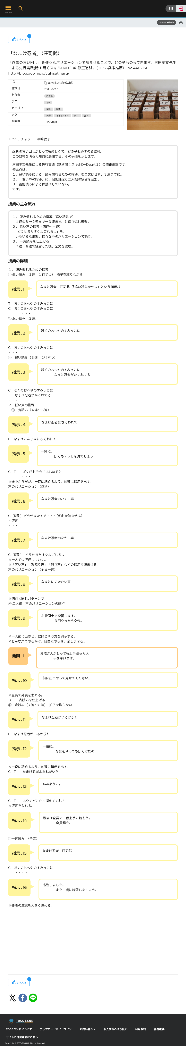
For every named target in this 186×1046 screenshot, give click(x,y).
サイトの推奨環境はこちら (22, 1037)
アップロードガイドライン (56, 1029)
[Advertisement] (93, 941)
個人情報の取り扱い (115, 1029)
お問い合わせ (88, 1029)
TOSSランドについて (19, 1029)
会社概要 (159, 1029)
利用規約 (140, 1029)
